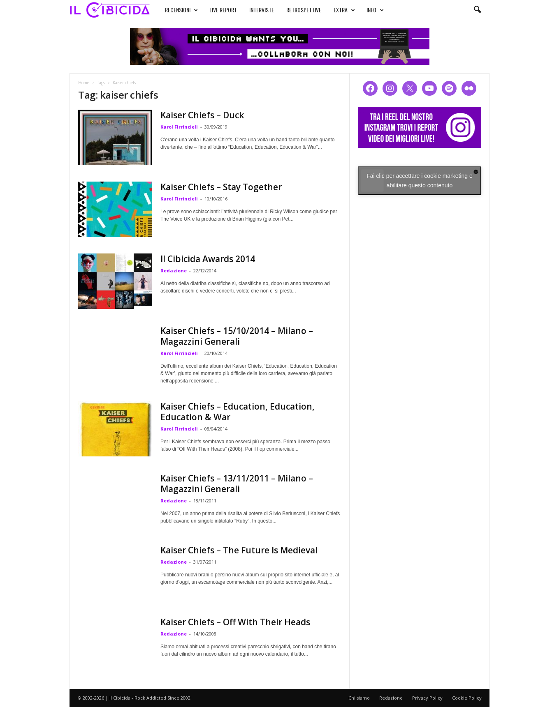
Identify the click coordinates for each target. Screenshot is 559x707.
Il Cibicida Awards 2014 (207, 259)
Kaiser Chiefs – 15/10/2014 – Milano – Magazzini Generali (236, 336)
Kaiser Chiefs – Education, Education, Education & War (237, 412)
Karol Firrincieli (179, 127)
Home (83, 82)
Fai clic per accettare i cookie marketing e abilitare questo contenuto (419, 181)
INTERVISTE (261, 9)
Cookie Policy (467, 698)
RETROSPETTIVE (303, 9)
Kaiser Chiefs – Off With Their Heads (235, 622)
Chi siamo (359, 698)
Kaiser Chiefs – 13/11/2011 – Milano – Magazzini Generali (236, 483)
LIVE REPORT (223, 9)
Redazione (173, 270)
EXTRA (344, 10)
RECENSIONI (181, 10)
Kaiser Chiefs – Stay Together (221, 187)
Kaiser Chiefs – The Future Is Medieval (239, 550)
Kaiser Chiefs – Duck (202, 115)
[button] (477, 10)
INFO (375, 10)
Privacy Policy (427, 698)
